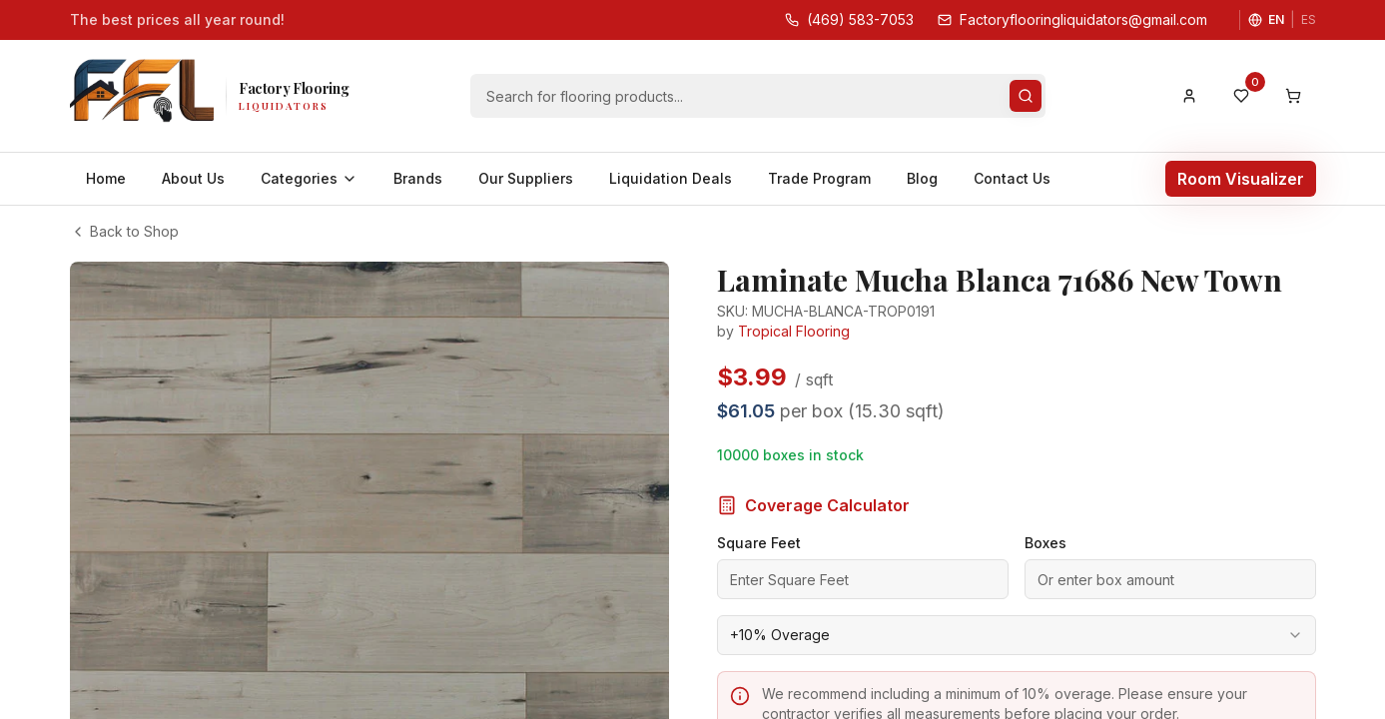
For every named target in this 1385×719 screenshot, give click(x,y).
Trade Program (819, 178)
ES (1308, 19)
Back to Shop (124, 231)
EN (1276, 19)
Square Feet (759, 494)
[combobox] (1016, 587)
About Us (193, 178)
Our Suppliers (525, 178)
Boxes (1045, 494)
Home (106, 178)
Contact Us (1012, 178)
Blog (922, 178)
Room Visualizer (1240, 179)
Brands (417, 178)
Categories (309, 178)
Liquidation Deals (670, 178)
